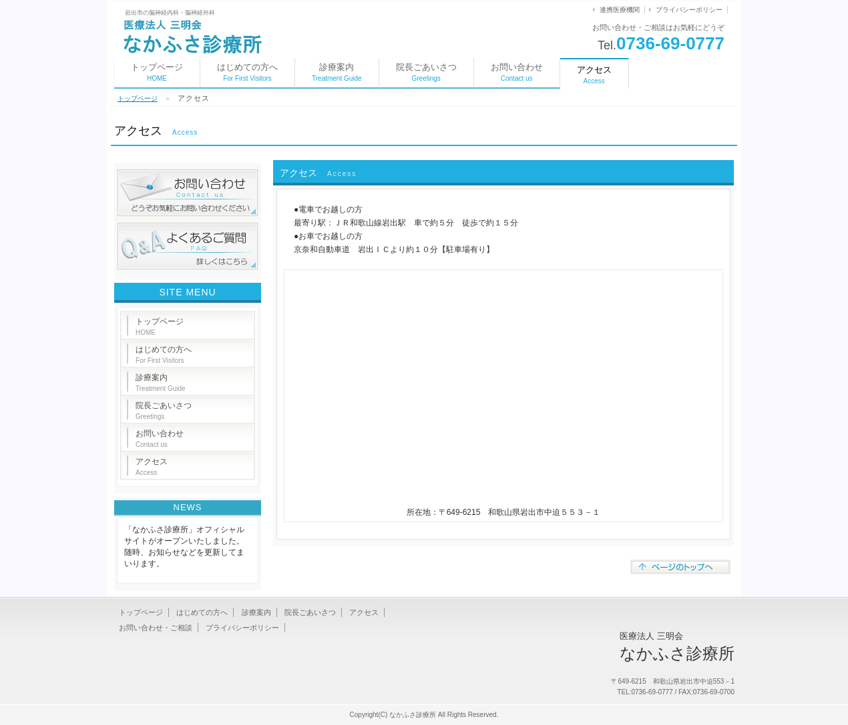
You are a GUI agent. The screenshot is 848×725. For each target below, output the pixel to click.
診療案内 (337, 72)
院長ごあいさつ (426, 72)
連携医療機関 (620, 9)
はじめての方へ (247, 72)
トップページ (157, 72)
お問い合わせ (517, 72)
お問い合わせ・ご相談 (155, 628)
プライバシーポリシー (689, 9)
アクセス (152, 466)
